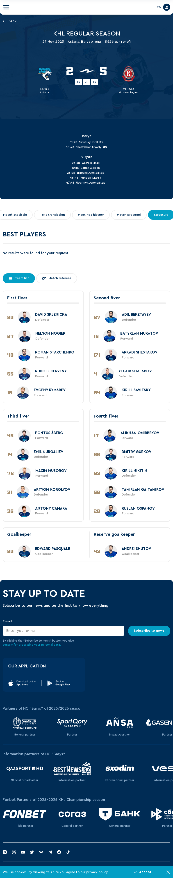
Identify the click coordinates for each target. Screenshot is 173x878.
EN (159, 7)
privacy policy (97, 872)
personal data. (51, 644)
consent (8, 644)
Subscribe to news (149, 630)
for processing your (27, 644)
